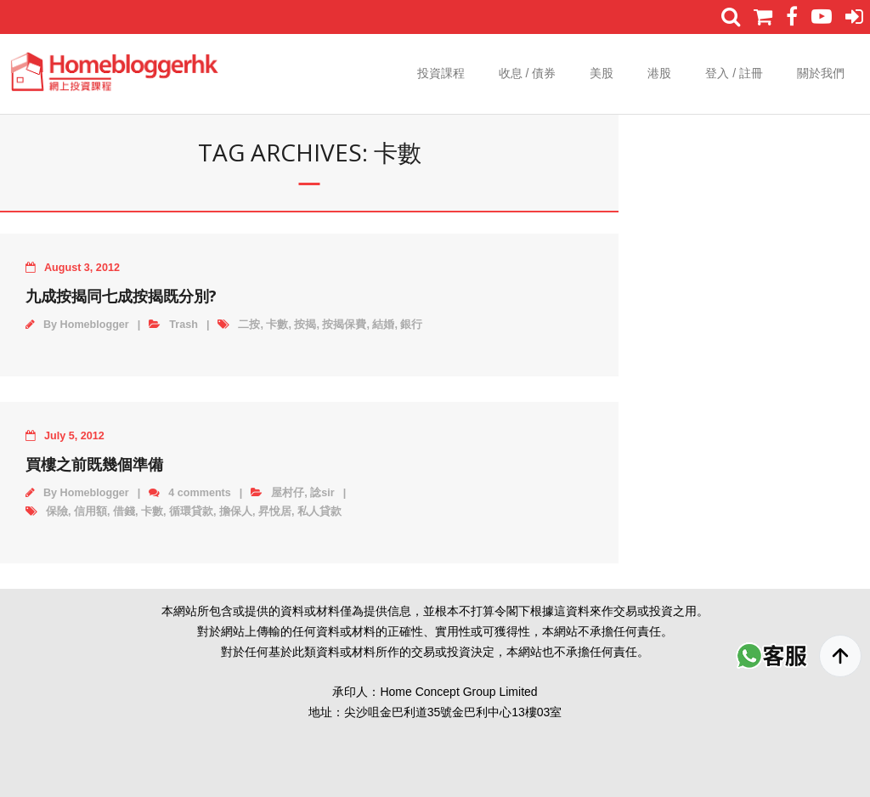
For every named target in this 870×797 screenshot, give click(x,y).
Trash (183, 325)
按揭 (305, 325)
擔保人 (235, 511)
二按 (249, 325)
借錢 (124, 511)
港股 (659, 73)
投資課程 (441, 73)
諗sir (322, 493)
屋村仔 (287, 493)
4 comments (199, 493)
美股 (601, 73)
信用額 (90, 511)
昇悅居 (274, 511)
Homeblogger (94, 325)
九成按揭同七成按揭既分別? (121, 295)
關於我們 (821, 73)
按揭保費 (344, 325)
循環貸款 (191, 511)
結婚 (383, 325)
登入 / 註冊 (734, 73)
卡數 (277, 325)
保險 (57, 511)
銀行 (411, 325)
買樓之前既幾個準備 (94, 464)
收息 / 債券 (527, 73)
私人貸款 (319, 511)
